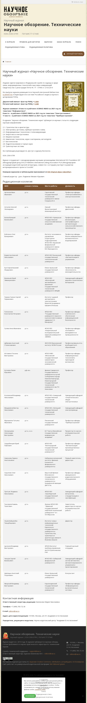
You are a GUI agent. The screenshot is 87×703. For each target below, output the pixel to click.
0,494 (36, 102)
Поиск (78, 42)
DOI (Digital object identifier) (59, 172)
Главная (8, 62)
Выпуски (48, 42)
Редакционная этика (15, 47)
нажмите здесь (40, 689)
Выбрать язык (77, 2)
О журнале (10, 42)
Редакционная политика (41, 47)
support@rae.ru (35, 651)
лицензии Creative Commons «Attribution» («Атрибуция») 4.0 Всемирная (56, 662)
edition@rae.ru (14, 611)
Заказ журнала (64, 42)
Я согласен (30, 696)
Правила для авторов (29, 42)
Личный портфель (73, 54)
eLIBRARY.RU (8, 95)
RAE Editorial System (57, 664)
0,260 (37, 104)
